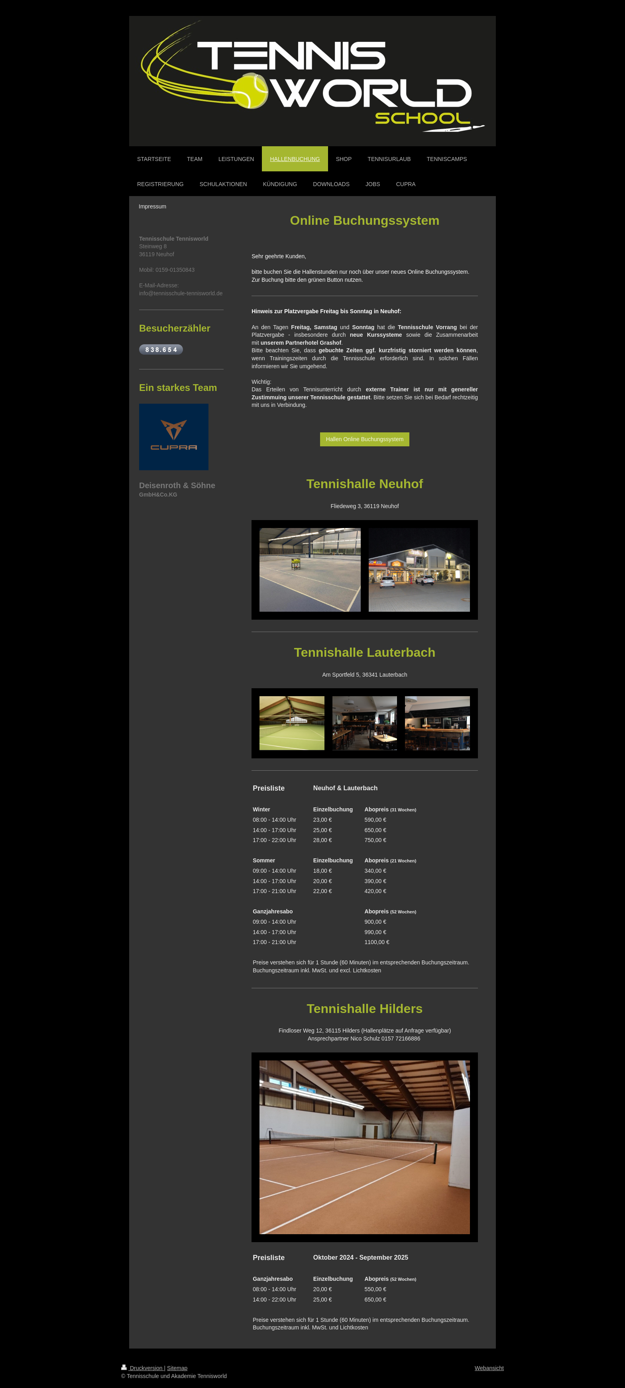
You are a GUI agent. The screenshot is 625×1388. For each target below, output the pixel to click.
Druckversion (142, 1368)
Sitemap (177, 1368)
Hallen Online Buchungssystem (365, 439)
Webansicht (489, 1368)
